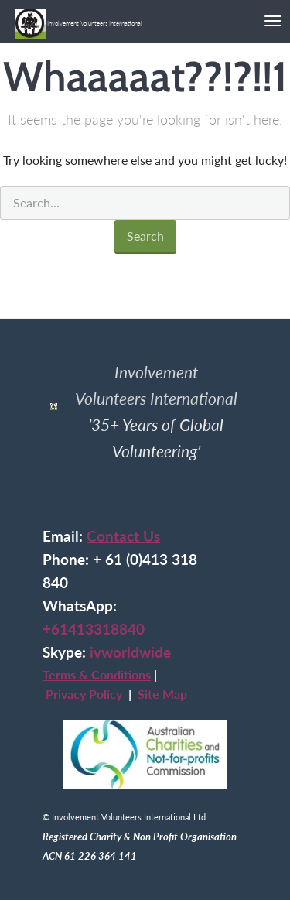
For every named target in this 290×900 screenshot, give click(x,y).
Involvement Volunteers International (78, 18)
